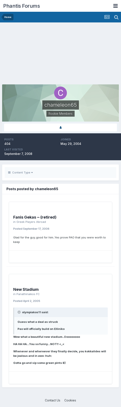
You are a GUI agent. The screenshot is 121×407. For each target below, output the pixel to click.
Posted (31, 228)
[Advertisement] (52, 54)
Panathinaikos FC (28, 294)
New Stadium (26, 289)
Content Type (20, 172)
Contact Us (52, 400)
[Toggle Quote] (19, 312)
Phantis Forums (21, 6)
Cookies (70, 400)
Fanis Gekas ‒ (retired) (34, 217)
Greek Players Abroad (31, 221)
